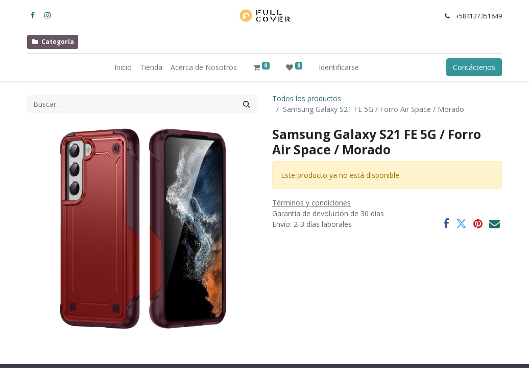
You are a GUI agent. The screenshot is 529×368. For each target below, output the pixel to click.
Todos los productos (306, 98)
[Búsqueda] (246, 104)
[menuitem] (123, 67)
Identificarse (339, 67)
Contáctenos (474, 67)
